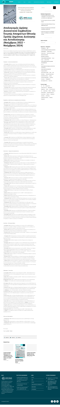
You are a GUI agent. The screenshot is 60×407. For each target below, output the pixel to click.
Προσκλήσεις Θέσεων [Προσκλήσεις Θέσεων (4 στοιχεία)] (44, 75)
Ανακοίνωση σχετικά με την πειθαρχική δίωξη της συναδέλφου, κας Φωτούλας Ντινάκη (47, 33)
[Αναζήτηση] (54, 7)
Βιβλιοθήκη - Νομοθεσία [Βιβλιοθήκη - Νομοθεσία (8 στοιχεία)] (45, 56)
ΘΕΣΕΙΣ (33, 382)
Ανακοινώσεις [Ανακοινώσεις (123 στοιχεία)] (43, 53)
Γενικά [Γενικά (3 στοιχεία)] (53, 58)
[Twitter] (12, 337)
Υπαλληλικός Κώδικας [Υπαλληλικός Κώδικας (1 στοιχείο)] (44, 97)
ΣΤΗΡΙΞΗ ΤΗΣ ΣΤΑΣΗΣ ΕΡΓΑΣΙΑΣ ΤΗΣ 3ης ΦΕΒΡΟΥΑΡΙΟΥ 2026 (31, 354)
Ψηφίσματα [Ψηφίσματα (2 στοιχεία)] (43, 99)
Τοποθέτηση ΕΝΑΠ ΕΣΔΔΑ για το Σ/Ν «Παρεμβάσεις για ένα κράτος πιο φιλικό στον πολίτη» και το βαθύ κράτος (48, 17)
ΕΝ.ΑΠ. (33, 377)
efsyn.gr (6, 280)
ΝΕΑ (32, 379)
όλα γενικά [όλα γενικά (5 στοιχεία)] (50, 80)
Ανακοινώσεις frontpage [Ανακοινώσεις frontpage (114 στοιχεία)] (50, 53)
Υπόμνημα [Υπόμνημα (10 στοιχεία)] (50, 97)
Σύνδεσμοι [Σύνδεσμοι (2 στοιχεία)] (51, 77)
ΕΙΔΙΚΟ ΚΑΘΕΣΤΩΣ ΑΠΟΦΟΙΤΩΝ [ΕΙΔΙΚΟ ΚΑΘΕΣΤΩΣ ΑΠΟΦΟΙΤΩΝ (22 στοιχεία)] (46, 69)
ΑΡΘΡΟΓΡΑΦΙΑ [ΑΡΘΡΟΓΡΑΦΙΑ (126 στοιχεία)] (49, 51)
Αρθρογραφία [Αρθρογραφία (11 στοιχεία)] (50, 87)
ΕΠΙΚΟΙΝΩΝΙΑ (34, 389)
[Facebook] (6, 337)
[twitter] (55, 401)
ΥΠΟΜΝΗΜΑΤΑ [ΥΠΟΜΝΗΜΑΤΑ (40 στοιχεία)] (48, 79)
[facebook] (52, 401)
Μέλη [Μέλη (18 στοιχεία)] (50, 72)
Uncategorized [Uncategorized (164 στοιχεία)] (43, 48)
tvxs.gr (6, 310)
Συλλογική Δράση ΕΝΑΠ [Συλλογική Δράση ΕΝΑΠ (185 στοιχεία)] (44, 77)
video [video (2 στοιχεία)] (47, 48)
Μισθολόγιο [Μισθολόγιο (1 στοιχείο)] (52, 94)
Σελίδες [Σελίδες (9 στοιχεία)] (50, 75)
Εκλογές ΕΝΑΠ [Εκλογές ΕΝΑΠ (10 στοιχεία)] (43, 92)
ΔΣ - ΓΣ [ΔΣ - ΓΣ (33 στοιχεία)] (42, 64)
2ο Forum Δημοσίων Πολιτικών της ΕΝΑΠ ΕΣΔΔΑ (19, 361)
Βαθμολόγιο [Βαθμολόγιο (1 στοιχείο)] (43, 89)
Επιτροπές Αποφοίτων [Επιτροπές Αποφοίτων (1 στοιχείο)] (50, 92)
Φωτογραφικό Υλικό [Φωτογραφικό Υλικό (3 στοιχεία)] (44, 80)
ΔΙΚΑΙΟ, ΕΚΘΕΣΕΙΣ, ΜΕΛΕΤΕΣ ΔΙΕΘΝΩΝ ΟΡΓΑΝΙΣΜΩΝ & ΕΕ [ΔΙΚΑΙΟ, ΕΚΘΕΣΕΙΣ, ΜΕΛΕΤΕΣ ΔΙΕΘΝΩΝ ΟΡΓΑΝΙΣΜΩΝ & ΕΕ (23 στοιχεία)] (47, 62)
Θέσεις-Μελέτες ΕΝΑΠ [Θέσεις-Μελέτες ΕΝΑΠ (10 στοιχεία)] (44, 72)
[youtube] (57, 401)
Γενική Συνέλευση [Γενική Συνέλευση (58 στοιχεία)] (52, 89)
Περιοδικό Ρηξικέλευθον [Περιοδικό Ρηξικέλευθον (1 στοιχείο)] (50, 74)
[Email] (18, 337)
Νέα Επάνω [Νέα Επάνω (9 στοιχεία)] (43, 74)
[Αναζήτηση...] (47, 7)
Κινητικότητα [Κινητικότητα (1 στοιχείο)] (43, 94)
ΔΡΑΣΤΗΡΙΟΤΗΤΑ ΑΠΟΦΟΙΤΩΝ (37, 384)
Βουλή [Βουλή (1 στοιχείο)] (47, 89)
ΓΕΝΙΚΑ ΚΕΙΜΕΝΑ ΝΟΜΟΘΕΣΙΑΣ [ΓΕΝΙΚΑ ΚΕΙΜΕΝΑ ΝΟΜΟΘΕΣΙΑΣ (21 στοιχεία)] (46, 58)
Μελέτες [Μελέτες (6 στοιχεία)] (48, 94)
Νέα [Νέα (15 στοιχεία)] (53, 72)
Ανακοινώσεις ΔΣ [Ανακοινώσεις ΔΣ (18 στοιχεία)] (44, 87)
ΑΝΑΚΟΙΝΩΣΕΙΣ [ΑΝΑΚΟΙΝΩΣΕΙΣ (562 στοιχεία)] (43, 51)
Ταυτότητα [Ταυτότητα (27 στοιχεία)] (42, 79)
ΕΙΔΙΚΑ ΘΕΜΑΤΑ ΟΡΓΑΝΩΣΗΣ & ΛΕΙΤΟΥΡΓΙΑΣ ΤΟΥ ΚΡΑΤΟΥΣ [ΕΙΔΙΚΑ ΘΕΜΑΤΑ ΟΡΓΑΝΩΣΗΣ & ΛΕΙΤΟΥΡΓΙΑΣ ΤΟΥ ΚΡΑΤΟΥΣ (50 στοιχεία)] (48, 67)
